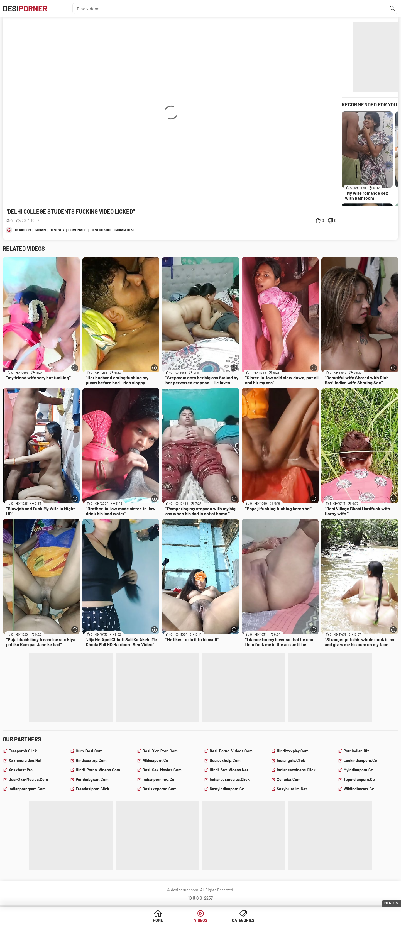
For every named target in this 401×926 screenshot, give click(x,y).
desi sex (57, 230)
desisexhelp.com (225, 760)
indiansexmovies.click (230, 779)
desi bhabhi (101, 230)
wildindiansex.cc (359, 788)
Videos (200, 920)
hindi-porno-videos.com (98, 770)
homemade (77, 230)
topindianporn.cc (359, 779)
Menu (389, 903)
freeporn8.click (23, 751)
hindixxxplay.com (293, 751)
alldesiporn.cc (155, 760)
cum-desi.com (89, 751)
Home (158, 920)
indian (40, 230)
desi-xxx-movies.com (28, 779)
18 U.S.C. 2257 (200, 898)
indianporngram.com (27, 788)
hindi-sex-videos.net (229, 770)
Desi (25, 8)
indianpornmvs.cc (158, 779)
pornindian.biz (356, 751)
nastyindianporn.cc (227, 788)
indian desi (124, 230)
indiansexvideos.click (296, 770)
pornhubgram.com (92, 779)
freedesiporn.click (92, 788)
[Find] (392, 8)
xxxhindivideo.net (25, 760)
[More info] (74, 367)
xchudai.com (288, 779)
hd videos (22, 230)
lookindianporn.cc (360, 760)
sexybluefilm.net (292, 788)
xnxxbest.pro (21, 770)
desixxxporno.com (160, 788)
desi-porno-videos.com (231, 751)
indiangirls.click (291, 760)
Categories (243, 920)
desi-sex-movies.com (162, 770)
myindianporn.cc (358, 770)
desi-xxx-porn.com (160, 751)
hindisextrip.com (91, 760)
